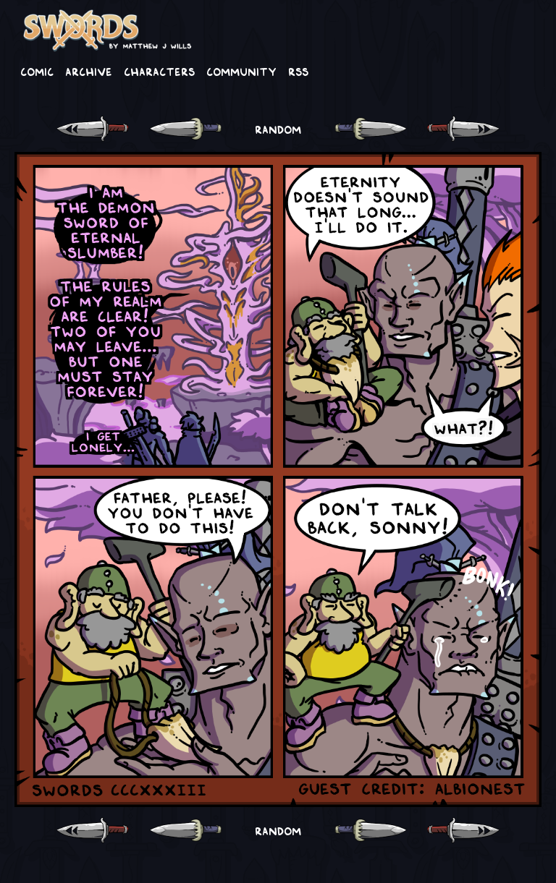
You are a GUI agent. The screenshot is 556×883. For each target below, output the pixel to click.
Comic (37, 71)
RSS (298, 71)
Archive (88, 71)
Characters (159, 71)
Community (241, 71)
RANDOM (278, 129)
